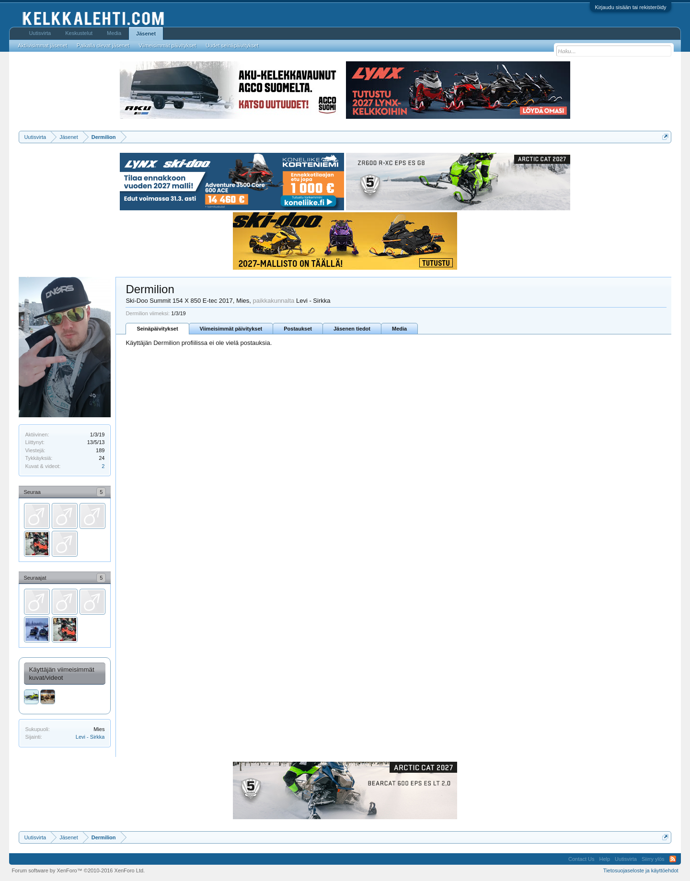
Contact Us (581, 859)
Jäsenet (146, 33)
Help (604, 859)
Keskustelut (78, 33)
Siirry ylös (653, 859)
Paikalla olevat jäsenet (103, 45)
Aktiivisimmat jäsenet (42, 45)
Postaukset (298, 329)
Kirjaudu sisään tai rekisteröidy (630, 7)
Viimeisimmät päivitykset (231, 329)
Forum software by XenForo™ (78, 870)
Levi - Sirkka (90, 737)
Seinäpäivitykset (157, 329)
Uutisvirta (40, 33)
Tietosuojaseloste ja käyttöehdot (640, 870)
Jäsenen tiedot (352, 329)
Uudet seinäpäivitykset (232, 45)
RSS (672, 859)
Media (399, 329)
